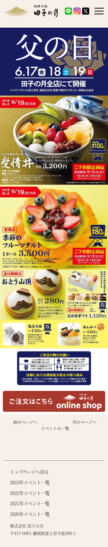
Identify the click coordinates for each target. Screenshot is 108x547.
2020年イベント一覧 (30, 514)
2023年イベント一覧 (30, 482)
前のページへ (25, 422)
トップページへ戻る (29, 471)
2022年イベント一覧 (30, 493)
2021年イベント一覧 (30, 503)
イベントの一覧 (55, 428)
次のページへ (84, 422)
